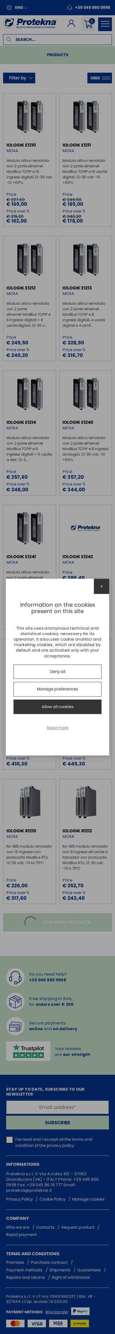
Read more (57, 728)
